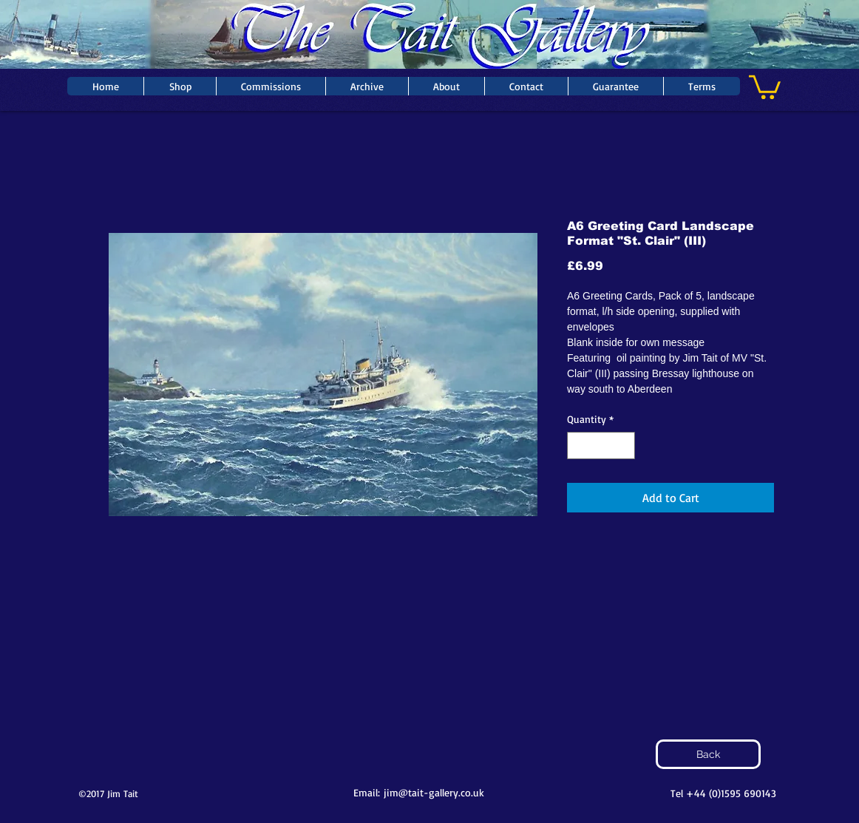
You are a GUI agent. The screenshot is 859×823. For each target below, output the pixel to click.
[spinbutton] (601, 445)
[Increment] (623, 445)
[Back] (708, 754)
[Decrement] (578, 445)
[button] (765, 85)
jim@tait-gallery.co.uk (434, 792)
